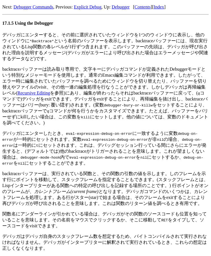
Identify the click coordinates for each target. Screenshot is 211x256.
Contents (143, 7)
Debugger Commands (33, 7)
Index (159, 7)
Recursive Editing (33, 93)
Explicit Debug (87, 7)
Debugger (120, 7)
